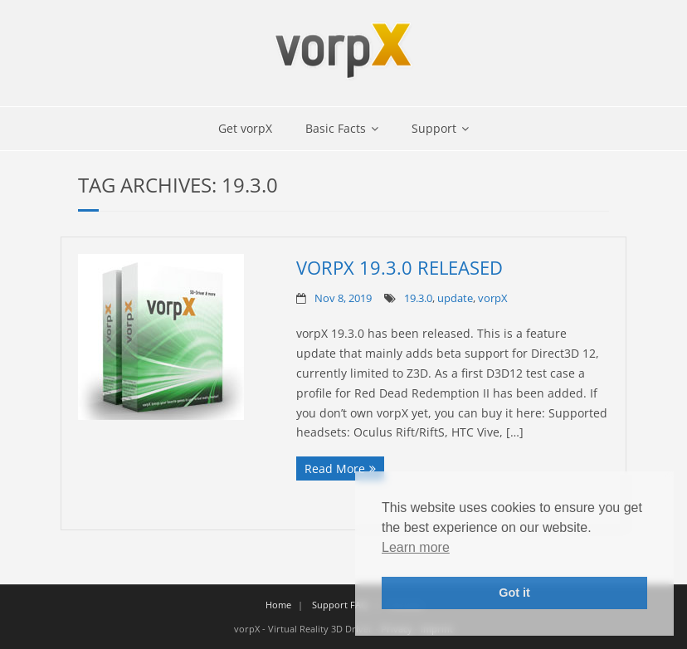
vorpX (493, 298)
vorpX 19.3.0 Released (399, 267)
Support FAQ (340, 604)
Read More (335, 468)
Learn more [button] (416, 547)
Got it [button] (514, 592)
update (455, 298)
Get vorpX (245, 128)
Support (434, 128)
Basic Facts (335, 128)
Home (278, 604)
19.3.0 (418, 298)
